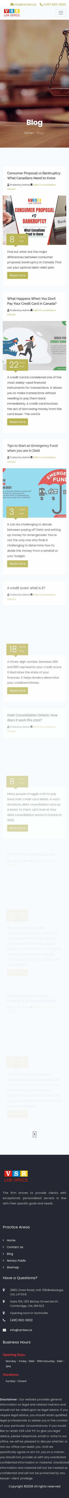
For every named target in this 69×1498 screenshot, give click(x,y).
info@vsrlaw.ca (23, 4)
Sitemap (11, 1267)
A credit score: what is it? (26, 591)
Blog (8, 1254)
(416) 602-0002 (53, 4)
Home (29, 133)
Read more (18, 277)
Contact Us (13, 1247)
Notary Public (14, 1261)
